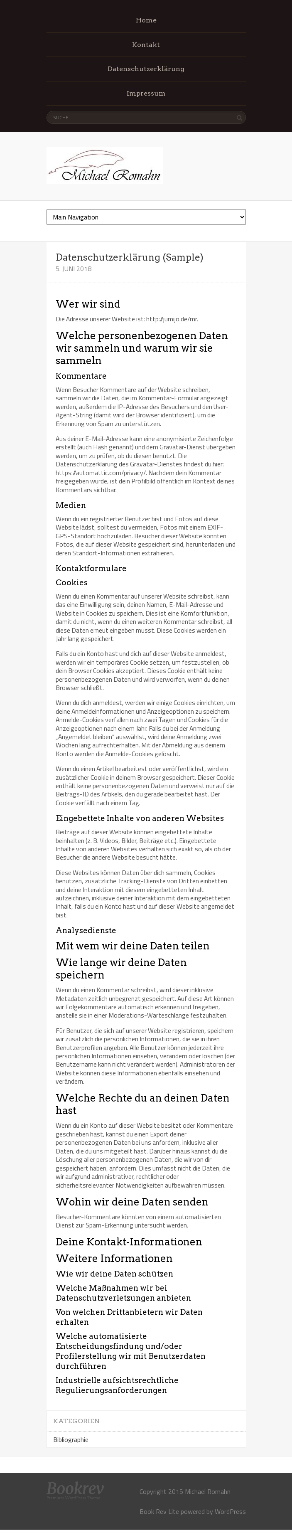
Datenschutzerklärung (146, 69)
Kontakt (146, 45)
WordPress (230, 1511)
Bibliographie (70, 1439)
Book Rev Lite (159, 1511)
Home (146, 20)
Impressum (146, 93)
